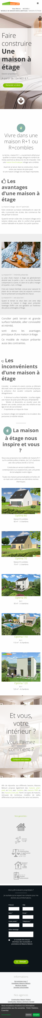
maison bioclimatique (14, 162)
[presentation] (25, 951)
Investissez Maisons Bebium (21, 983)
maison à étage (35, 11)
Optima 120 (21, 683)
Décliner (28, 1015)
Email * (25, 913)
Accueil (26, 9)
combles (19, 790)
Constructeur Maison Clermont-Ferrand (21, 1002)
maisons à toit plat (11, 793)
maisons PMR (33, 790)
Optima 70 (21, 558)
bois (10, 790)
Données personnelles (21, 987)
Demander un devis (13, 85)
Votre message (14, 929)
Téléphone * (27, 921)
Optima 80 (21, 515)
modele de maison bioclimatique (14, 11)
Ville (24, 905)
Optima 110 (21, 636)
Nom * (11, 913)
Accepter (36, 1015)
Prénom (11, 905)
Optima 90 (21, 597)
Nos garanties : (21, 816)
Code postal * (13, 921)
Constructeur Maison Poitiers (21, 999)
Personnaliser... (6, 1015)
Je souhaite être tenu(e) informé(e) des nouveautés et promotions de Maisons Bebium (22, 942)
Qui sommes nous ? (21, 981)
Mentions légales (21, 985)
